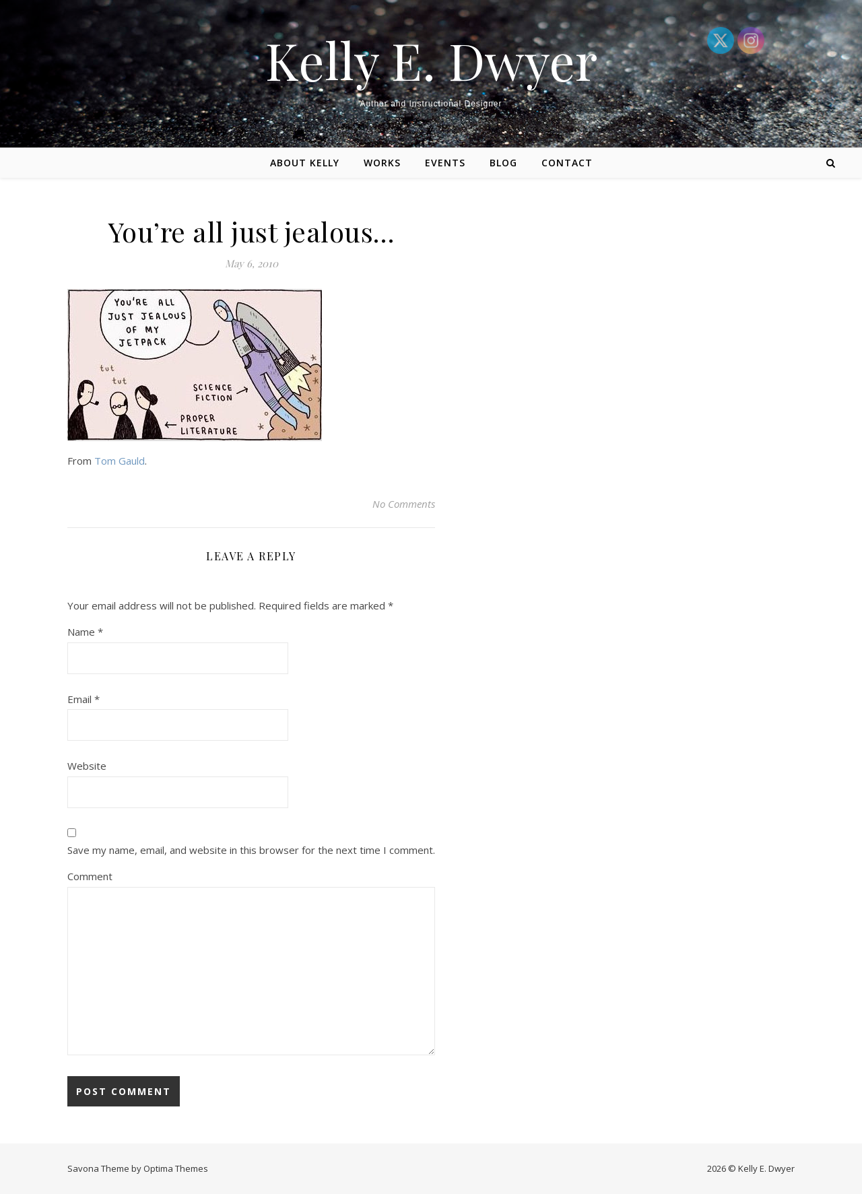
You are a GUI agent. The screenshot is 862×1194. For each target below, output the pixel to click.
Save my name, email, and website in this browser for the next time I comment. (251, 850)
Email (83, 699)
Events (445, 162)
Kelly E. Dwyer (431, 60)
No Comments (403, 503)
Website (86, 765)
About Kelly (304, 162)
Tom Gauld (119, 460)
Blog (503, 162)
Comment (89, 876)
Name (85, 631)
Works (382, 162)
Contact (567, 162)
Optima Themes (175, 1168)
